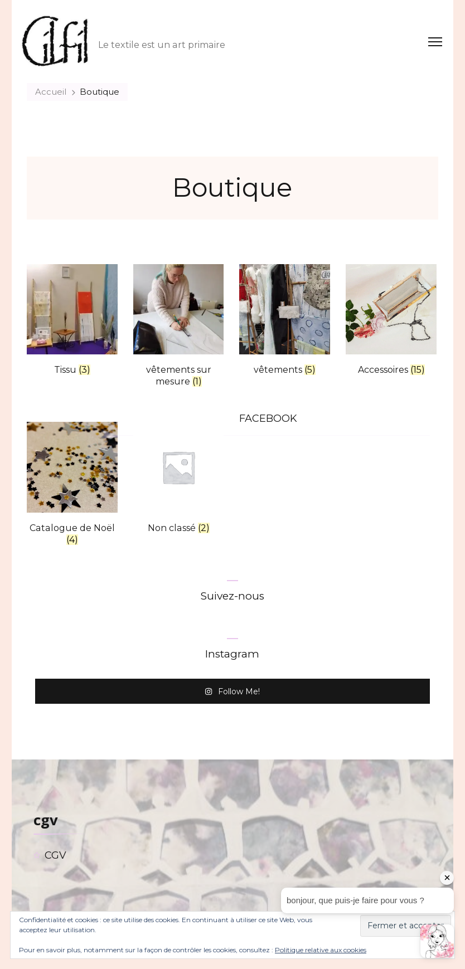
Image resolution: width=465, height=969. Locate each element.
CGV (55, 855)
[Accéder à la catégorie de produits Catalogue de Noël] (72, 486)
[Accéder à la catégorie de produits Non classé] (178, 480)
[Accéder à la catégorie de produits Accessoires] (391, 322)
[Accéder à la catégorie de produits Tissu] (72, 322)
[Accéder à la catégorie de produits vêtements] (284, 322)
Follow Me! (232, 691)
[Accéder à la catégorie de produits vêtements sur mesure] (178, 328)
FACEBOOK (268, 418)
